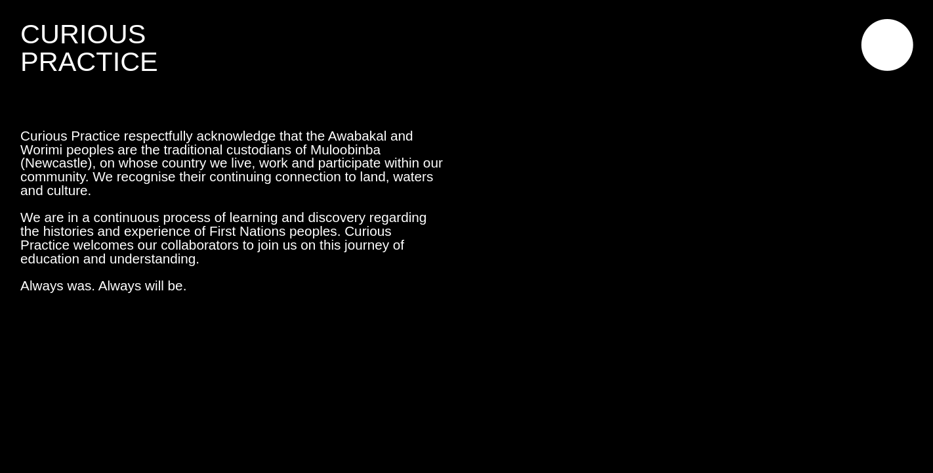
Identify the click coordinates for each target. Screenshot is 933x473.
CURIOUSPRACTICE (89, 47)
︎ (887, 47)
